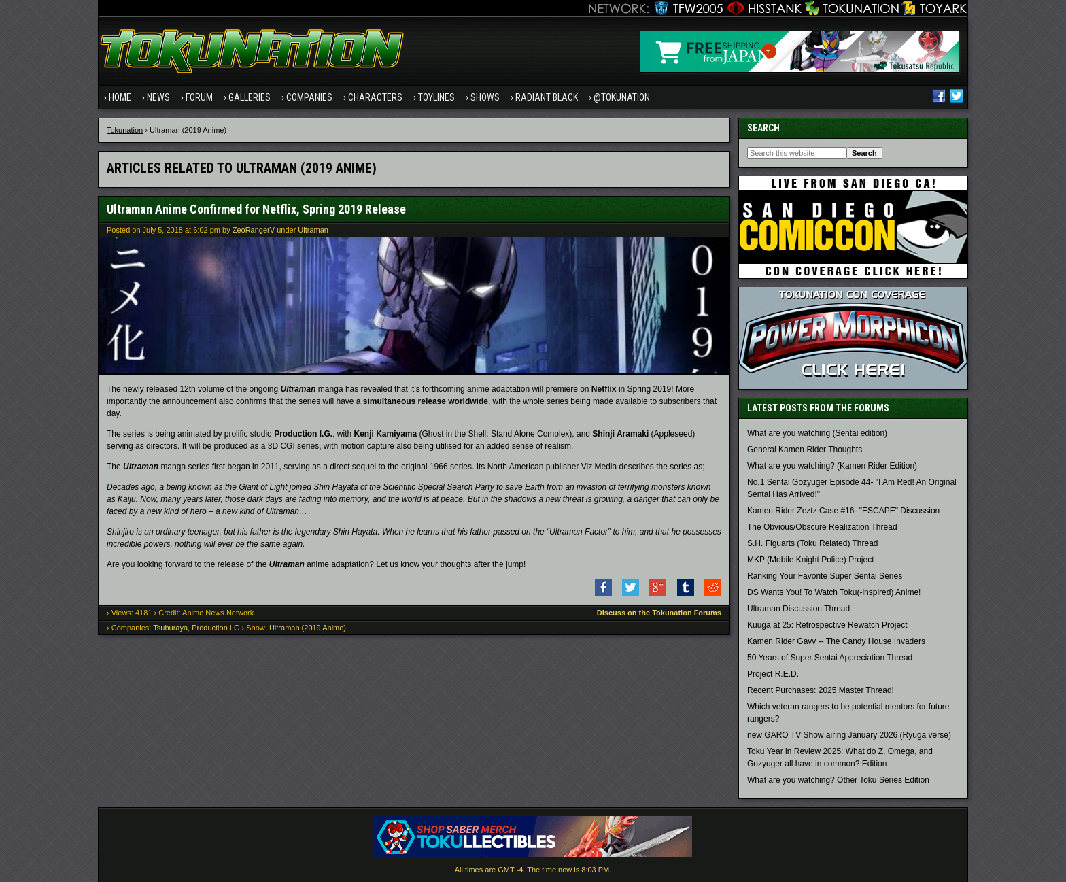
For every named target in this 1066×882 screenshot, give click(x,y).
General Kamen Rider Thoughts (804, 449)
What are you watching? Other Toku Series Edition (838, 780)
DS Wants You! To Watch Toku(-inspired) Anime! (834, 592)
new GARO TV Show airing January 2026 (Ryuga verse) (849, 735)
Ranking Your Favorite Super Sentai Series (824, 576)
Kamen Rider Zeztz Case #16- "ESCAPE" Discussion (843, 510)
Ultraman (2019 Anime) (307, 628)
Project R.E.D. (773, 674)
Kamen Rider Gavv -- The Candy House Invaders (836, 641)
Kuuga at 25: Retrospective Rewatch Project (827, 625)
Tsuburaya (170, 628)
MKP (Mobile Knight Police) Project (810, 559)
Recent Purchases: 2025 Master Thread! (820, 690)
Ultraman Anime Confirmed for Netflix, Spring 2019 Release (256, 209)
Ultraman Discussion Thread (798, 608)
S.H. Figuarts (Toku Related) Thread (812, 543)
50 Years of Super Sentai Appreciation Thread (829, 657)
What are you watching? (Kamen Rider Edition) (832, 466)
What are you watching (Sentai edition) (817, 433)
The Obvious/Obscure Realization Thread (822, 527)
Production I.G (215, 628)
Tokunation (125, 130)
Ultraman (313, 230)
